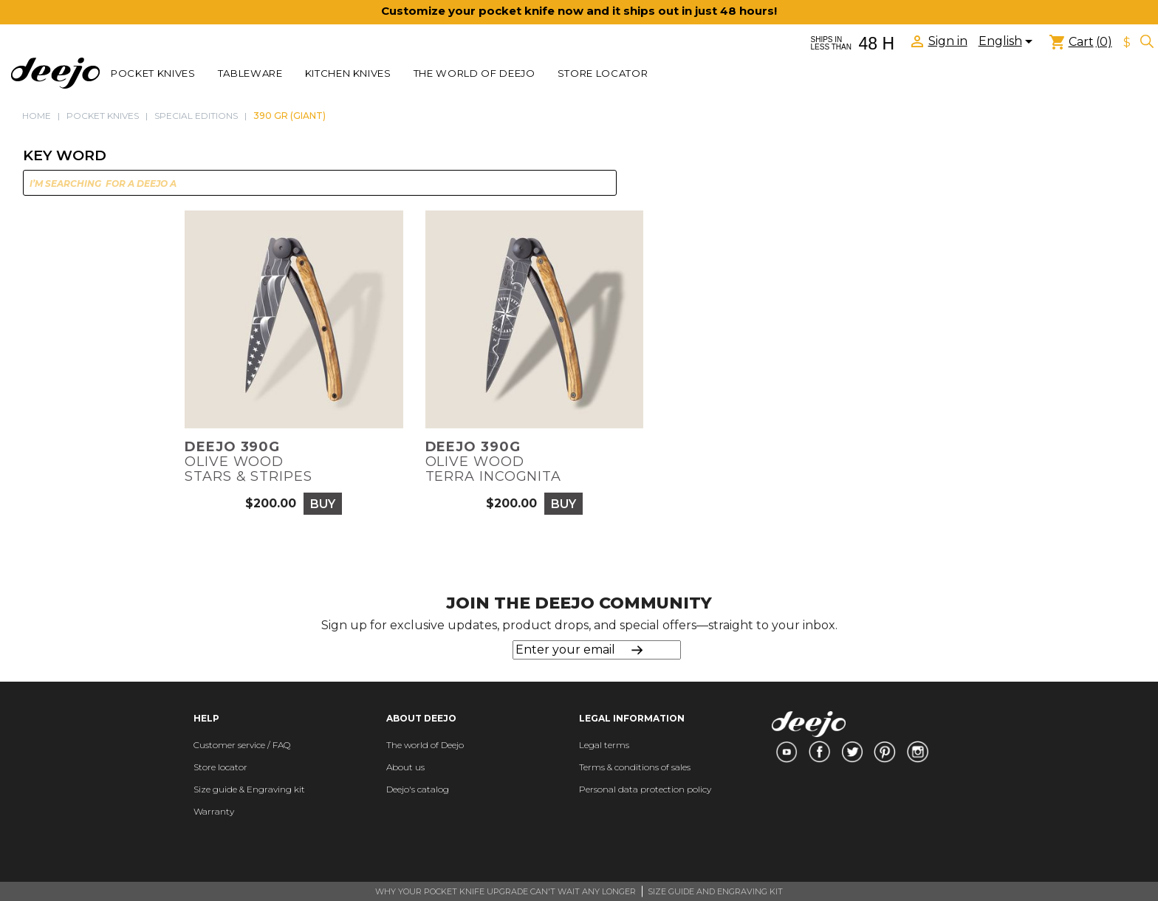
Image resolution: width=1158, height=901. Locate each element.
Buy (322, 504)
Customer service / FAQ (241, 744)
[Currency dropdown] (1127, 42)
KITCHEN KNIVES (348, 73)
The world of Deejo (474, 73)
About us (405, 766)
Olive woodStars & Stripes (248, 461)
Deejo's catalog (417, 789)
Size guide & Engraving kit (249, 789)
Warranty (213, 811)
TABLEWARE (250, 73)
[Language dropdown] (1008, 43)
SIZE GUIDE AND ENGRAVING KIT (715, 891)
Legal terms (604, 744)
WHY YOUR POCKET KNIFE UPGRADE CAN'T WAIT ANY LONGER (505, 891)
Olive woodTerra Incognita (493, 461)
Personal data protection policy (645, 789)
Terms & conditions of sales (635, 766)
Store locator (603, 73)
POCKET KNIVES (153, 73)
